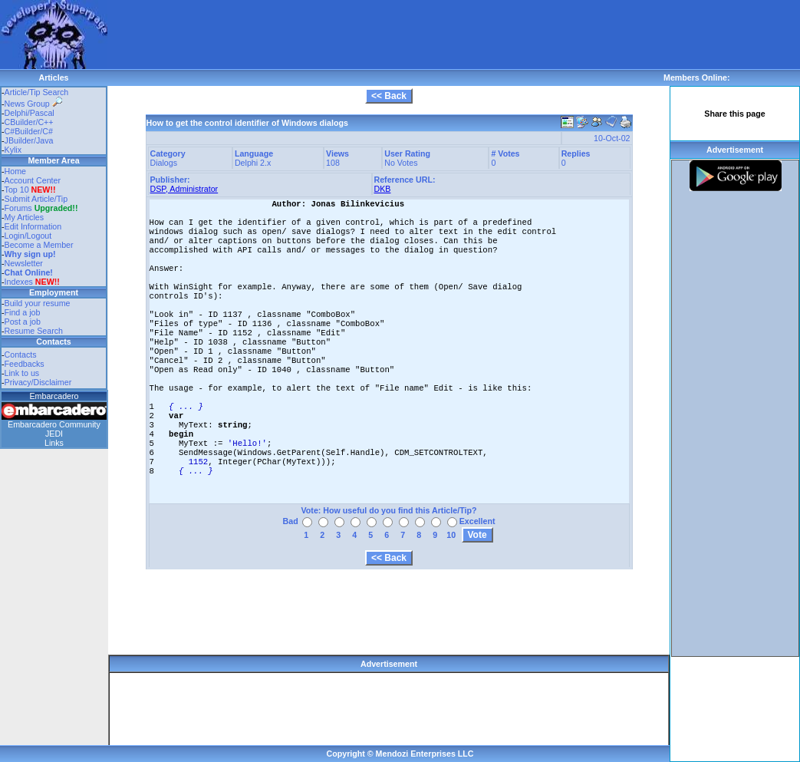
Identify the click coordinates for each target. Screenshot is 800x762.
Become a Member (39, 244)
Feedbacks (24, 363)
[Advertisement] (386, 34)
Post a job (23, 321)
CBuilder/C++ (29, 122)
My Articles (24, 217)
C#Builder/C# (29, 131)
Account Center (33, 180)
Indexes (19, 281)
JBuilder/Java (29, 140)
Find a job (23, 312)
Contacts (21, 354)
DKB (382, 188)
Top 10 (17, 189)
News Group (33, 103)
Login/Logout (28, 235)
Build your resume (38, 303)
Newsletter (24, 263)
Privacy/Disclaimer (38, 382)
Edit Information (33, 226)
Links (54, 442)
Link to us (22, 373)
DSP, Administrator (184, 188)
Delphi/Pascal (29, 112)
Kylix (13, 149)
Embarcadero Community (54, 424)
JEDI (54, 433)
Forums (41, 208)
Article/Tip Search (37, 92)
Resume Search (34, 330)
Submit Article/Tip (36, 198)
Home (15, 171)
